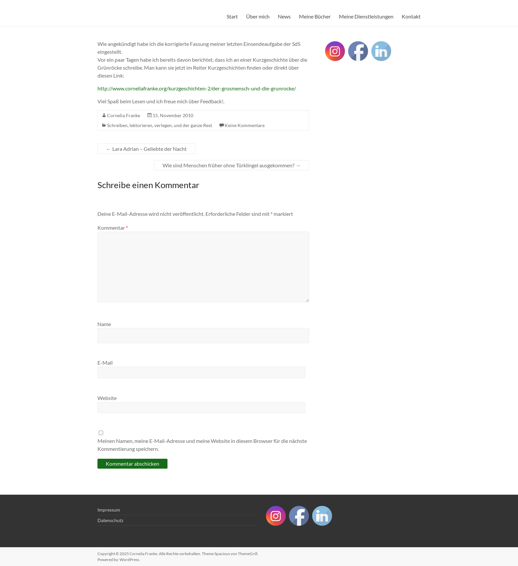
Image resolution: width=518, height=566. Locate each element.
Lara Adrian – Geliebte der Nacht (146, 149)
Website (107, 398)
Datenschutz (110, 520)
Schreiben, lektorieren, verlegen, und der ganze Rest (159, 125)
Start (232, 16)
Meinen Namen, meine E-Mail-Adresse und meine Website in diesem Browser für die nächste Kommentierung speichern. (202, 445)
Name (104, 324)
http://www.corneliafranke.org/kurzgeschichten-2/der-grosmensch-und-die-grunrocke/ (196, 88)
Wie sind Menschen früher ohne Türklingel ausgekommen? (232, 165)
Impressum (108, 510)
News (284, 16)
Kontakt (411, 16)
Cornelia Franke (123, 115)
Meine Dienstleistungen (366, 16)
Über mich (258, 16)
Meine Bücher (315, 16)
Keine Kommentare (245, 125)
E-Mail (105, 362)
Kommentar (112, 227)
